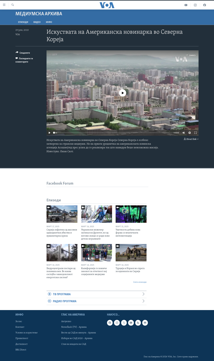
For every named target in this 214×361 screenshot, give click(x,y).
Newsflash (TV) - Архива (74, 327)
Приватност (21, 338)
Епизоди (23, 22)
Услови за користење (26, 333)
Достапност (21, 344)
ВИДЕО (37, 22)
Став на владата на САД (73, 344)
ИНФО (49, 22)
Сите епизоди (140, 282)
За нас (18, 321)
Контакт (19, 327)
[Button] (23, 53)
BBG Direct (20, 350)
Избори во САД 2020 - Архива (76, 338)
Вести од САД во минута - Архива (78, 333)
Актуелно (66, 321)
